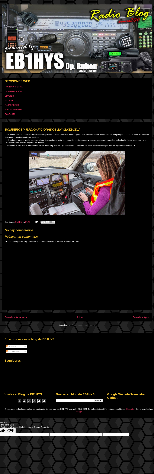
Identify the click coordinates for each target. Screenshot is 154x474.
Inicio (80, 317)
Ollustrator (130, 409)
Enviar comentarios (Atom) (83, 325)
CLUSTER (9, 96)
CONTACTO (10, 114)
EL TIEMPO (10, 100)
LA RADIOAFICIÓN (13, 91)
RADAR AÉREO (12, 105)
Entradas (11, 346)
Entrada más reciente (16, 317)
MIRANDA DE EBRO (14, 109)
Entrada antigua (141, 317)
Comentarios (13, 351)
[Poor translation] (11, 430)
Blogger (79, 412)
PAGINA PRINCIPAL (14, 87)
